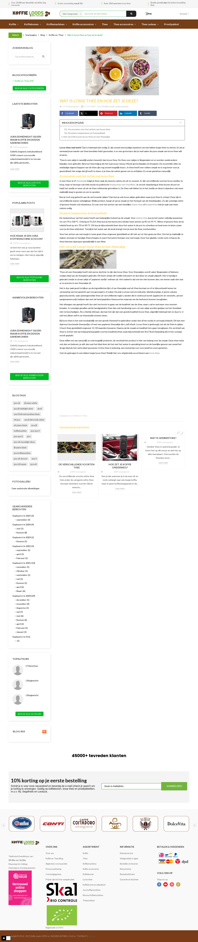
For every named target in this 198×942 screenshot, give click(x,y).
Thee (85, 858)
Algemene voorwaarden (56, 863)
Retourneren (125, 869)
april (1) (20, 554)
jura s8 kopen (20, 464)
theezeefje (81, 181)
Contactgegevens (53, 874)
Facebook (67, 113)
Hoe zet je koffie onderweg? (120, 466)
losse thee (154, 353)
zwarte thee (142, 218)
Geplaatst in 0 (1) (21, 636)
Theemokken (89, 900)
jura (28, 436)
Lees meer (14, 168)
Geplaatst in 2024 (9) (23, 524)
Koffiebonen (88, 874)
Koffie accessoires (91, 869)
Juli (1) (19, 579)
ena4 (39, 408)
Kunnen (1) (21, 541)
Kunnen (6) (21, 620)
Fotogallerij (21, 481)
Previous (178, 433)
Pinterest (106, 113)
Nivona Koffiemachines (93, 895)
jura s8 (17, 403)
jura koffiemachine (22, 453)
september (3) (23, 520)
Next (183, 433)
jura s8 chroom (20, 458)
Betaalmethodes (127, 874)
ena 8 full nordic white (34, 420)
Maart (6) (20, 591)
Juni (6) (19, 616)
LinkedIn (125, 113)
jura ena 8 (18, 436)
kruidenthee (151, 204)
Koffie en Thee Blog (54, 858)
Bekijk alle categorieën (29, 88)
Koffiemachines (89, 863)
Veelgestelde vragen (129, 858)
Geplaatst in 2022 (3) (23, 546)
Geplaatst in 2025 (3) (23, 515)
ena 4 (34, 458)
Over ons (50, 853)
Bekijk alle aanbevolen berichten (29, 376)
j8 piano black (20, 447)
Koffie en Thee (80, 415)
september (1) (23, 550)
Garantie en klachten (129, 879)
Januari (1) (21, 632)
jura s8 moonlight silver (24, 442)
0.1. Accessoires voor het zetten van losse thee (87, 129)
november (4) (22, 604)
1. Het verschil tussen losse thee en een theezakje (85, 136)
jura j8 (34, 425)
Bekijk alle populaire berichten (29, 278)
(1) (17, 641)
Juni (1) (19, 528)
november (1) (22, 567)
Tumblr (144, 113)
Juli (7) (19, 612)
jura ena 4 (35, 431)
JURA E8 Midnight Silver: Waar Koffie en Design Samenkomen (25, 139)
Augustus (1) (22, 608)
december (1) (22, 600)
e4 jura (17, 420)
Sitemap (91, 936)
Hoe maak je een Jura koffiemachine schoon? (26, 237)
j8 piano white (30, 403)
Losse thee (87, 879)
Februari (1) (22, 558)
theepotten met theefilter (122, 184)
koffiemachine (20, 431)
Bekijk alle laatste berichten (29, 184)
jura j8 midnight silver (23, 408)
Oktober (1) (22, 571)
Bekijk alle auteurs (29, 714)
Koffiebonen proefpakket (94, 884)
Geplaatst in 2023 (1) (23, 537)
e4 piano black (20, 425)
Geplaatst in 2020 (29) (23, 596)
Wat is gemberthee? (163, 437)
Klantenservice (126, 853)
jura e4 (33, 464)
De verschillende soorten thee (77, 466)
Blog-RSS (29, 731)
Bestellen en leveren (129, 863)
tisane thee (137, 204)
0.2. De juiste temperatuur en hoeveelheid (84, 133)
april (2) (20, 587)
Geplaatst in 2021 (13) (23, 563)
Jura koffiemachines (92, 890)
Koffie (85, 853)
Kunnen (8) (21, 532)
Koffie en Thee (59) (24, 81)
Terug (15, 35)
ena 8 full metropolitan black (27, 414)
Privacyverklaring (53, 869)
